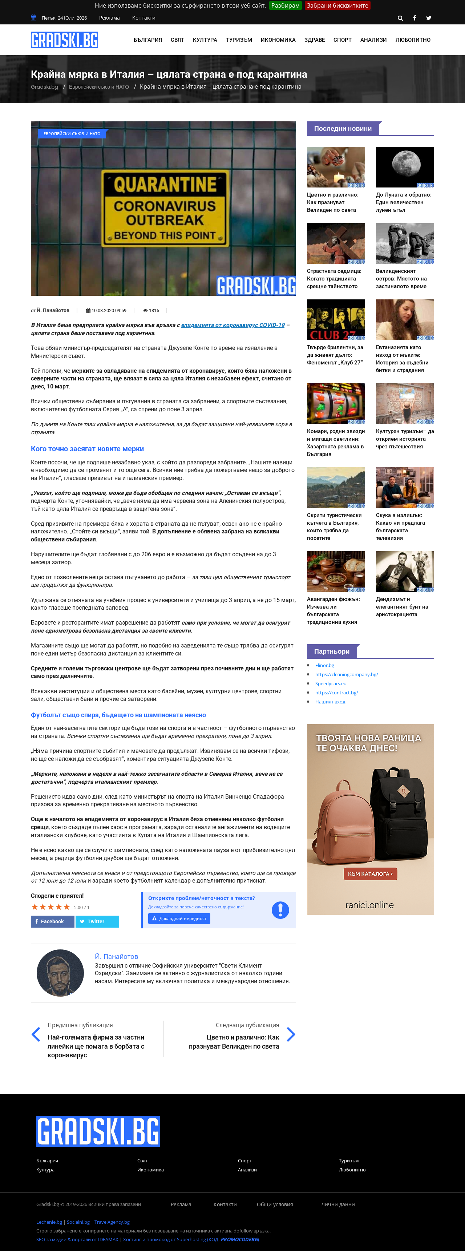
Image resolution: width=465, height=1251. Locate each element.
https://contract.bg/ (336, 692)
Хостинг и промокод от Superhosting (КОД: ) (191, 1239)
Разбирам (285, 5)
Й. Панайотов (53, 310)
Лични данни (338, 1204)
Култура (205, 40)
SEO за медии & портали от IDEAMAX (77, 1239)
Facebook (49, 921)
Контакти (143, 17)
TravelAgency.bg (112, 1222)
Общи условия (275, 1204)
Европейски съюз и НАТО (99, 86)
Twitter (92, 921)
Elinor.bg (324, 665)
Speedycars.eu (331, 683)
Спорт (342, 40)
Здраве (314, 40)
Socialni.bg (78, 1222)
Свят (177, 40)
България (148, 40)
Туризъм (239, 40)
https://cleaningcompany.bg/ (346, 674)
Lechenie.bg (49, 1222)
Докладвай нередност (180, 918)
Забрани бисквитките (337, 5)
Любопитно (413, 40)
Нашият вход (330, 701)
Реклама (109, 17)
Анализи (373, 40)
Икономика (278, 40)
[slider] (51, 906)
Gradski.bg (44, 86)
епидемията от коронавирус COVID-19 (232, 325)
